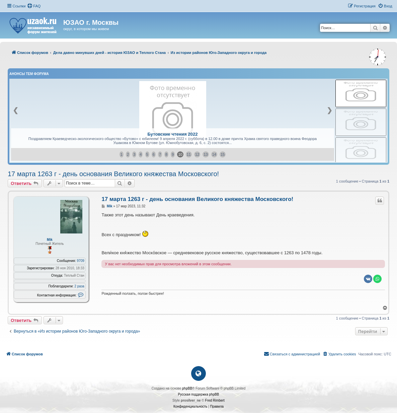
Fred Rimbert (215, 400)
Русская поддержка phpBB (198, 394)
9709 (80, 261)
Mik (50, 240)
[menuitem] (34, 6)
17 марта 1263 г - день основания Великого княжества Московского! (113, 174)
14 (214, 154)
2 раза (79, 286)
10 (180, 154)
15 (223, 154)
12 (197, 154)
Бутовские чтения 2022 (172, 134)
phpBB (187, 388)
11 (189, 154)
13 (206, 154)
